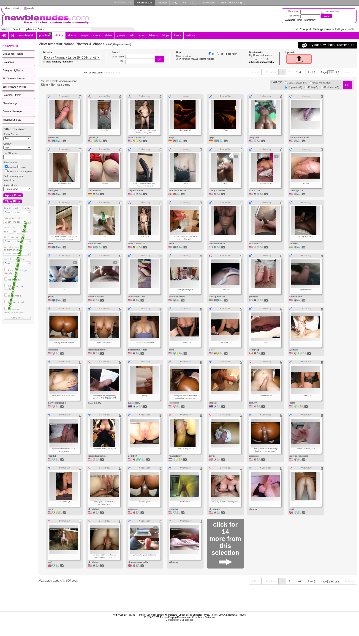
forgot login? (310, 20)
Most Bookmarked (12, 120)
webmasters (171, 615)
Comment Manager (12, 111)
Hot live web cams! (102, 72)
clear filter (231, 53)
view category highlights (59, 61)
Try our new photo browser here (327, 45)
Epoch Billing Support (190, 615)
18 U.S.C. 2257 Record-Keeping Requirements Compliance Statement (179, 617)
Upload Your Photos (13, 54)
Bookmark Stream (12, 95)
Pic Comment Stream (13, 78)
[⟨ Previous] (270, 72)
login (299, 20)
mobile (30, 8)
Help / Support (302, 29)
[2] (289, 72)
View (328, 29)
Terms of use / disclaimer (150, 615)
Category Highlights (13, 70)
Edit (337, 29)
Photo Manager (10, 103)
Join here (290, 20)
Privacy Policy (210, 615)
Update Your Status (34, 29)
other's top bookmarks (261, 62)
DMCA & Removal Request (232, 615)
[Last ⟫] (311, 72)
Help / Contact (120, 615)
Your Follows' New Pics (14, 87)
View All (18, 29)
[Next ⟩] (299, 72)
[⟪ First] (255, 72)
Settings (318, 29)
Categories (8, 62)
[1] (282, 72)
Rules (132, 615)
